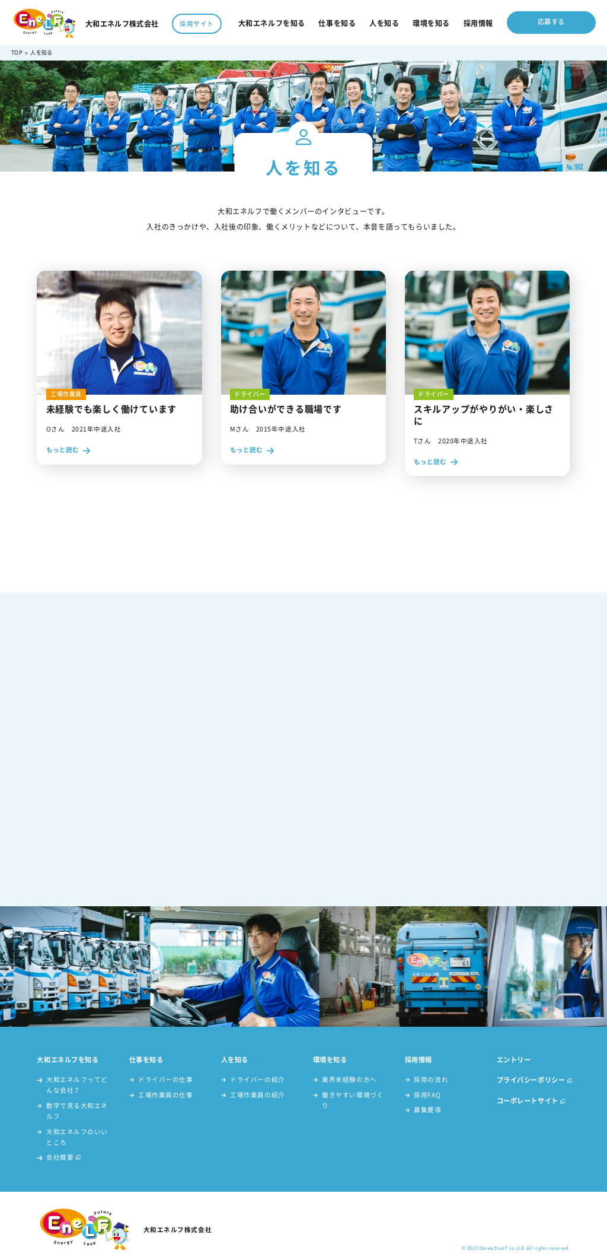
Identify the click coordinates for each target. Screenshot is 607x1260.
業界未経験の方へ (349, 1079)
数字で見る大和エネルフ (77, 1111)
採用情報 (478, 23)
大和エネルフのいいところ (77, 1137)
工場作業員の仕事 (165, 1094)
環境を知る (431, 23)
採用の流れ (431, 1079)
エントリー (514, 1060)
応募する (551, 22)
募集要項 (427, 1109)
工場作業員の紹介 (257, 1094)
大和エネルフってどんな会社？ (77, 1084)
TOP (17, 52)
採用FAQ (427, 1094)
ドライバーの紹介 (257, 1079)
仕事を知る (337, 23)
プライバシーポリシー (531, 1080)
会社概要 (60, 1157)
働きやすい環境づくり (353, 1100)
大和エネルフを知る (271, 23)
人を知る (384, 23)
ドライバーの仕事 (165, 1079)
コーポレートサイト (527, 1101)
